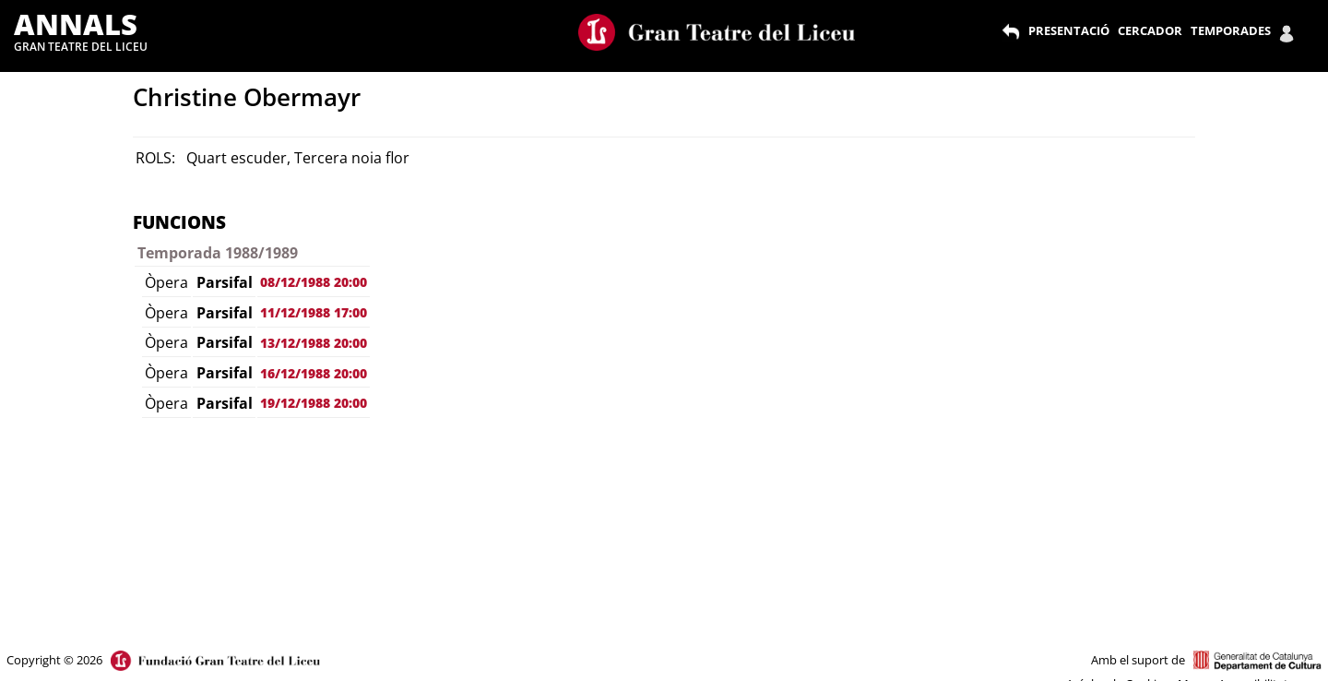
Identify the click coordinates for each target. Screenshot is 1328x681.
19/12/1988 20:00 (313, 403)
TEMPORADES (1231, 30)
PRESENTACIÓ (1068, 30)
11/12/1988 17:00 (313, 312)
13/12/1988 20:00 (313, 343)
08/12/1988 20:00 (313, 282)
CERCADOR (1150, 30)
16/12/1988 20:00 (313, 373)
